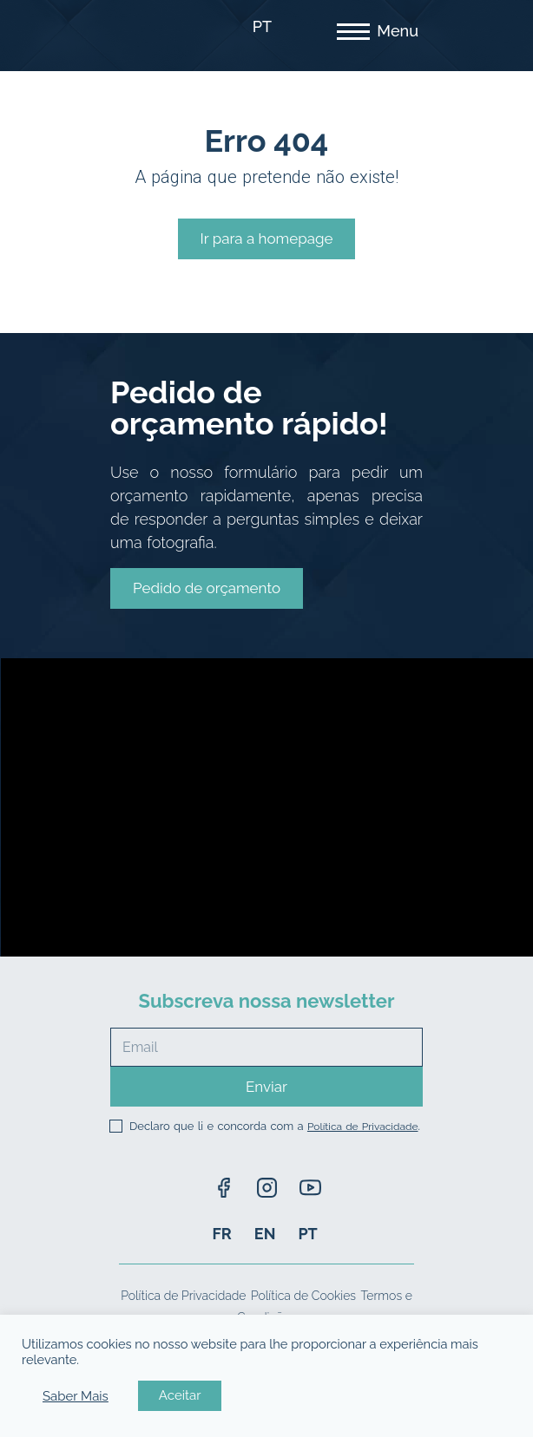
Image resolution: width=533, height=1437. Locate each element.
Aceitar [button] (180, 1395)
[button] (206, 588)
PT (262, 26)
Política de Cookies (303, 1296)
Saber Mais (76, 1396)
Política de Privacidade (362, 1126)
